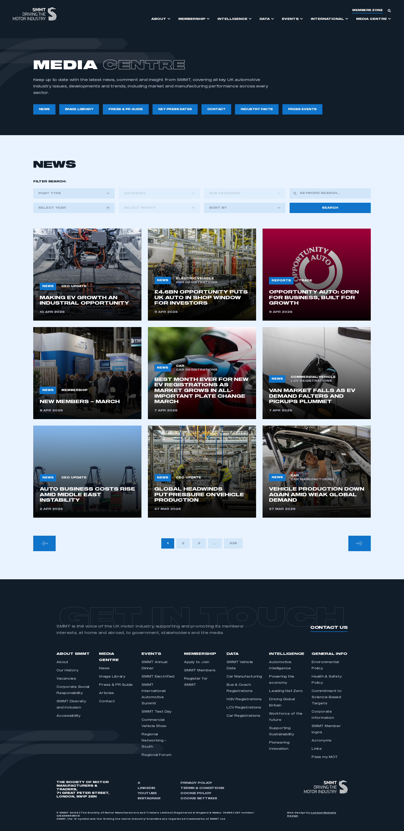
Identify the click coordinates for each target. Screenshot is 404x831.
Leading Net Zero (286, 691)
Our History (67, 670)
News (104, 668)
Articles (106, 693)
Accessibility (68, 716)
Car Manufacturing (244, 676)
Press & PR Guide (116, 685)
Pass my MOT (325, 757)
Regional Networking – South (154, 740)
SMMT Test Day (156, 711)
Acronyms (321, 740)
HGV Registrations (244, 699)
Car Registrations (243, 716)
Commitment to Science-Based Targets (327, 697)
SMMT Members (199, 670)
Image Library (112, 676)
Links (317, 749)
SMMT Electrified (157, 676)
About (62, 662)
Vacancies (66, 678)
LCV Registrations (243, 707)
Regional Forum (156, 755)
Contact (107, 701)
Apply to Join (196, 662)
